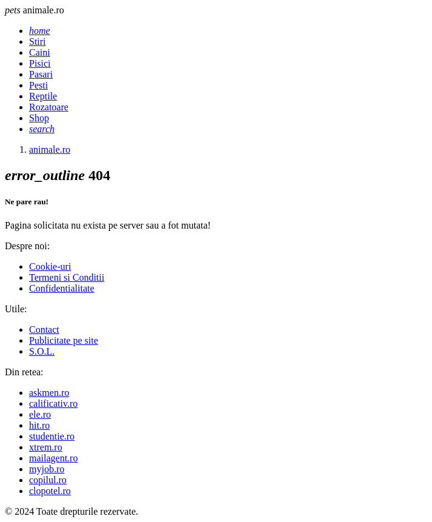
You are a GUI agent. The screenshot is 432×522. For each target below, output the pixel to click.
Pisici (40, 63)
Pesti (38, 85)
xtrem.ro (45, 447)
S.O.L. (42, 351)
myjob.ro (46, 469)
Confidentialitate (62, 288)
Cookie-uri (50, 266)
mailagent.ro (53, 458)
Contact (44, 329)
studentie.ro (52, 436)
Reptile (43, 96)
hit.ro (39, 425)
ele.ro (40, 414)
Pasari (41, 74)
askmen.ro (49, 392)
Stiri (37, 41)
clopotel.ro (50, 491)
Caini (39, 52)
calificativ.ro (53, 403)
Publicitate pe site (63, 340)
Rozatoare (48, 107)
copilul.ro (48, 480)
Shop (39, 118)
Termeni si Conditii (66, 277)
